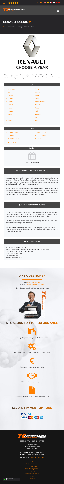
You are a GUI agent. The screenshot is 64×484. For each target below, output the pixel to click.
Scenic (33, 27)
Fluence (10, 95)
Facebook (33, 458)
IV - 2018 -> (12, 142)
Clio (9, 92)
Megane (10, 111)
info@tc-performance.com (35, 284)
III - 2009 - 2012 (40, 136)
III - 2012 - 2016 (13, 139)
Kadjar (36, 95)
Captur (36, 89)
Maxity (36, 108)
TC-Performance (9, 27)
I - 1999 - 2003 (13, 133)
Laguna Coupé (39, 102)
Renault (26, 27)
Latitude (11, 105)
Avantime (11, 89)
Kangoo (10, 98)
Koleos (36, 98)
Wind (36, 120)
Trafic (10, 117)
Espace (37, 92)
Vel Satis (11, 120)
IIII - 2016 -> (38, 139)
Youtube (41, 458)
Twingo (37, 117)
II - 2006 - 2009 (13, 136)
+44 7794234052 (33, 283)
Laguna (10, 102)
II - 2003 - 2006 (40, 133)
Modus (36, 111)
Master (10, 108)
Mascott (37, 105)
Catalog (19, 27)
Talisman (37, 114)
